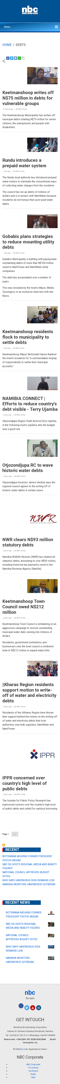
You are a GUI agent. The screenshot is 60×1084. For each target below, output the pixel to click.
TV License (33, 1067)
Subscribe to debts (3, 845)
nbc (30, 992)
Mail (33, 1077)
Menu (7, 26)
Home (7, 45)
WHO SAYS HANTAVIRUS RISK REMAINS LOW (28, 880)
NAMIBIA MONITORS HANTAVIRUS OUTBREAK (28, 884)
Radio (33, 1074)
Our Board (33, 1071)
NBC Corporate (33, 1064)
